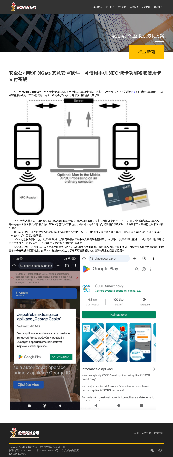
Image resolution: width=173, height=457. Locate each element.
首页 (136, 433)
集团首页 (97, 7)
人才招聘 (146, 7)
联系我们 (158, 7)
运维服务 (134, 7)
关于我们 (110, 7)
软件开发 (122, 7)
